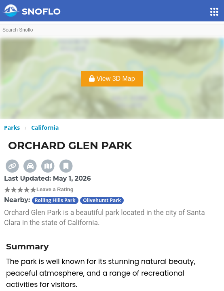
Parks (12, 127)
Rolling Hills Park (55, 200)
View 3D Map (112, 78)
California (45, 127)
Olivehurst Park (102, 200)
